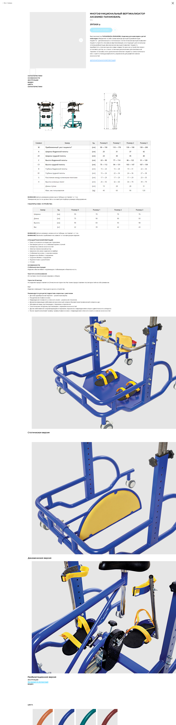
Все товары (8, 3)
